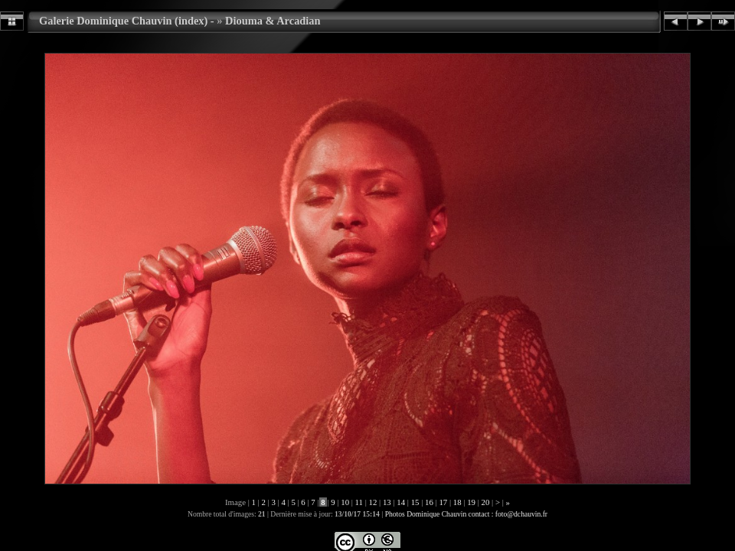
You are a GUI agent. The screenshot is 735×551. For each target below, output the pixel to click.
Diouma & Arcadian (272, 21)
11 (359, 502)
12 (373, 502)
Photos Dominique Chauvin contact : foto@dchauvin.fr (466, 514)
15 (415, 502)
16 (429, 502)
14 (401, 502)
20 (485, 502)
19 (472, 502)
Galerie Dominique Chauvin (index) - (126, 21)
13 (387, 502)
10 (345, 502)
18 (457, 502)
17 (443, 502)
